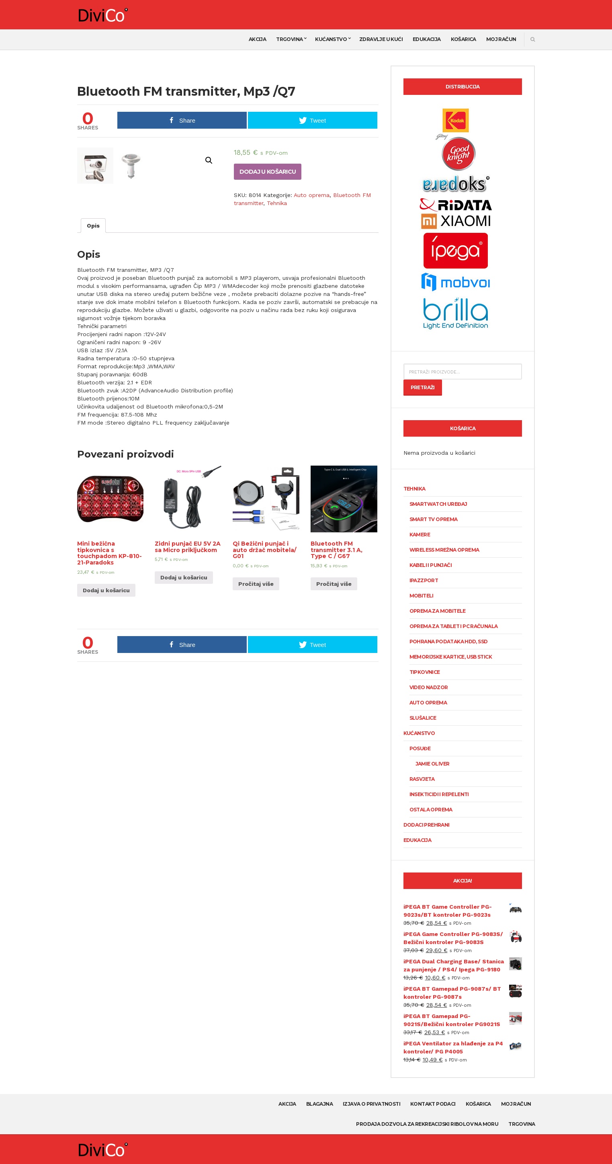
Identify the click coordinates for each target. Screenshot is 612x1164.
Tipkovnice (424, 672)
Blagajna (319, 1104)
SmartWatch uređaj (438, 504)
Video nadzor (428, 687)
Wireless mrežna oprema (444, 550)
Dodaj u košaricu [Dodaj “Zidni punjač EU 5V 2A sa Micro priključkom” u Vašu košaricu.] (183, 699)
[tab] (93, 347)
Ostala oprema (430, 810)
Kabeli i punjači (430, 565)
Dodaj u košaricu (267, 171)
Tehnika (277, 203)
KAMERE (419, 535)
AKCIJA (257, 39)
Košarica (463, 39)
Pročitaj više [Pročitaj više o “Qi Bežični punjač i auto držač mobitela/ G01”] (256, 705)
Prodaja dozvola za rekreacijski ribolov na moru (427, 1124)
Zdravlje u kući (381, 39)
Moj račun (501, 39)
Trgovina (289, 39)
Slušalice (422, 718)
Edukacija (427, 39)
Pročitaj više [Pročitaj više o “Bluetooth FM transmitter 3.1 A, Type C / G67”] (334, 705)
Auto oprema (312, 195)
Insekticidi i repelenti (439, 794)
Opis (93, 347)
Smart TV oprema (433, 519)
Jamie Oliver (433, 764)
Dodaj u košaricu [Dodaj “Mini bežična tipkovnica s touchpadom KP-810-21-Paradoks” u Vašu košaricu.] (106, 711)
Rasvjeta (422, 779)
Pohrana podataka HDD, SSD (448, 641)
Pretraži (423, 387)
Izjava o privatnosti (371, 1104)
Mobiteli (421, 596)
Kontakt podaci (433, 1104)
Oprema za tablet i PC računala (453, 626)
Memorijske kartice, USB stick (450, 657)
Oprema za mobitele (437, 611)
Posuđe (419, 748)
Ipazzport (423, 580)
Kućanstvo (331, 39)
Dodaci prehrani (426, 825)
